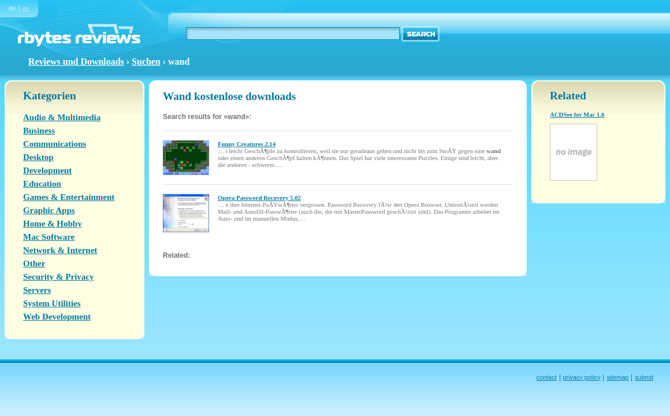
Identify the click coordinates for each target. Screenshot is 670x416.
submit (644, 377)
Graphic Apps (49, 210)
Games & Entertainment (68, 197)
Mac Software (49, 237)
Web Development (57, 316)
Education (42, 183)
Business (39, 130)
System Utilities (52, 303)
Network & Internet (60, 250)
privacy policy (582, 377)
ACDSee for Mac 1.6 (577, 114)
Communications (54, 143)
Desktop (38, 157)
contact (547, 377)
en (26, 8)
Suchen (146, 61)
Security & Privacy (58, 276)
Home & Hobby (52, 223)
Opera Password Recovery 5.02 (259, 197)
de (12, 8)
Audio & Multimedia (61, 117)
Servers (37, 290)
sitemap (617, 377)
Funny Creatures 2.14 (247, 143)
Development (47, 170)
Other (34, 263)
